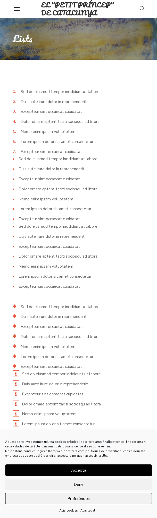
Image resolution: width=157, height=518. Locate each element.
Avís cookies (68, 510)
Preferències (79, 498)
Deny (78, 484)
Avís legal (87, 510)
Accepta (78, 470)
